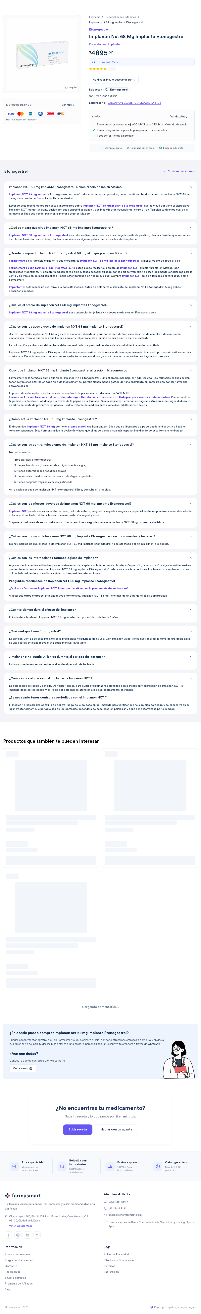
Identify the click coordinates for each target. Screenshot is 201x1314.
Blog (8, 1289)
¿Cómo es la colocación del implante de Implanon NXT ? (100, 678)
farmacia (94, 17)
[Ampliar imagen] (71, 88)
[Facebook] (8, 1235)
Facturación (111, 1272)
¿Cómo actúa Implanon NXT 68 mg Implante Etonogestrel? (100, 419)
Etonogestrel (59, 194)
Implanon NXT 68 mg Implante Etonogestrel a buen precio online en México (100, 187)
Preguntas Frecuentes (19, 1260)
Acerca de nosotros (17, 1254)
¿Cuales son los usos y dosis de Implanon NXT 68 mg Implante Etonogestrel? (100, 326)
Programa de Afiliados (19, 1283)
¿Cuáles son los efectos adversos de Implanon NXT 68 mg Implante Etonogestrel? (100, 503)
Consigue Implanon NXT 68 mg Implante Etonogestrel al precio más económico (100, 370)
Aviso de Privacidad (116, 1254)
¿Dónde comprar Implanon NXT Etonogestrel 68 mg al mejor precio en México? (100, 253)
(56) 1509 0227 (116, 1202)
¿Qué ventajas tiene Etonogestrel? (100, 631)
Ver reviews (22, 1068)
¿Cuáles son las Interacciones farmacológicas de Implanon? (100, 557)
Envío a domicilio (15, 1278)
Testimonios (13, 1272)
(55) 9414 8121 (115, 1208)
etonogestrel (116, 89)
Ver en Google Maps (20, 1226)
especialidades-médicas (120, 17)
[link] (116, 22)
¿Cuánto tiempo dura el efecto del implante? (100, 609)
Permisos (109, 1266)
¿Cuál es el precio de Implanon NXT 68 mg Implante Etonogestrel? (100, 305)
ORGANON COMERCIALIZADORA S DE (134, 102)
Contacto (11, 1266)
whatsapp (154, 1044)
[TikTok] (37, 1235)
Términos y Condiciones (119, 1260)
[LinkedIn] (27, 1235)
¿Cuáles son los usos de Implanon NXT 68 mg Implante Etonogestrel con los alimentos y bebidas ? (100, 536)
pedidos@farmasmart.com (123, 1215)
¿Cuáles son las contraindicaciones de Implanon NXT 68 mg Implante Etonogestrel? (100, 444)
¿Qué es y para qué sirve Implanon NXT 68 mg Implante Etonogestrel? (100, 227)
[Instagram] (18, 1235)
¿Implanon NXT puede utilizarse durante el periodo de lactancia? (100, 656)
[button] (178, 171)
